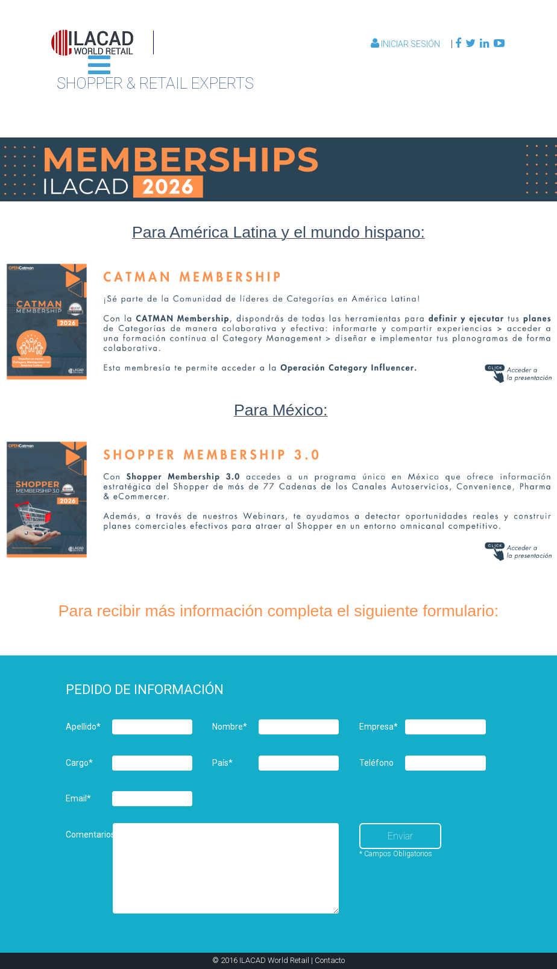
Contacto (330, 960)
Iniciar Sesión (406, 44)
